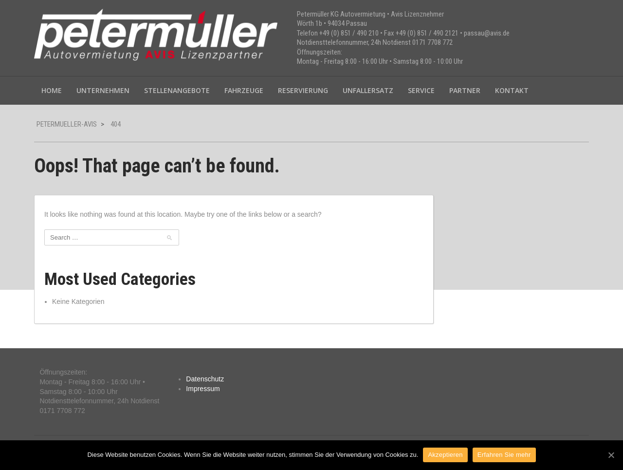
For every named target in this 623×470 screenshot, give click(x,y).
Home (51, 90)
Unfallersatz (368, 90)
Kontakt (512, 90)
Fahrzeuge (243, 90)
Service (421, 90)
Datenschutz (205, 379)
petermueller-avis (67, 124)
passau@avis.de (487, 33)
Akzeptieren (445, 454)
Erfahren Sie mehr (504, 454)
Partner (464, 90)
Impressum (203, 389)
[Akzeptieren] (611, 455)
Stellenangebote (177, 90)
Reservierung (303, 90)
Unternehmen (102, 90)
